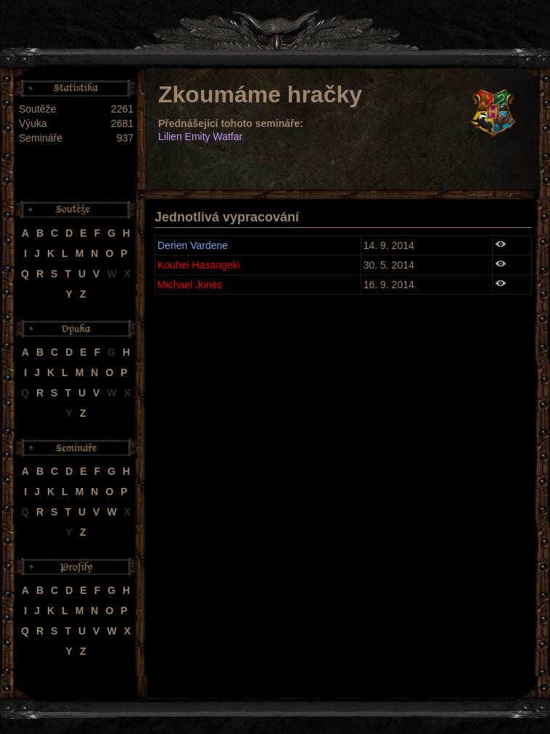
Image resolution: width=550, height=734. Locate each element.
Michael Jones (190, 284)
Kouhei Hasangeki (198, 265)
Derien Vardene (192, 245)
